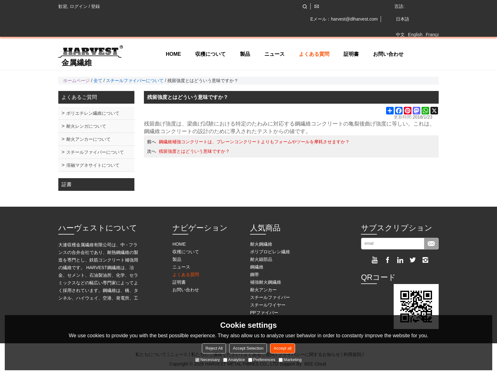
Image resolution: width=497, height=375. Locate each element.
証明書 (351, 54)
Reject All (214, 348)
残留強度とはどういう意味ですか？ (194, 151)
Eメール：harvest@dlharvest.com (344, 19)
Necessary (207, 359)
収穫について (210, 54)
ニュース (274, 54)
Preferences (261, 359)
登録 (95, 6)
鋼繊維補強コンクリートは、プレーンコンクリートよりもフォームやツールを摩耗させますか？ (254, 141)
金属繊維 (76, 63)
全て (98, 80)
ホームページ (76, 80)
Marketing (290, 359)
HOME (173, 54)
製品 (245, 54)
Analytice (234, 359)
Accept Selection (248, 348)
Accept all (282, 348)
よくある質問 (314, 54)
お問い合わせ (388, 54)
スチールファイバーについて (135, 80)
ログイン (78, 6)
